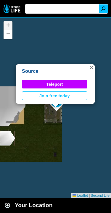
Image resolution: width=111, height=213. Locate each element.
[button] (91, 67)
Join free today (54, 95)
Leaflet (80, 195)
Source (30, 71)
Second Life (12, 8)
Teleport (54, 84)
